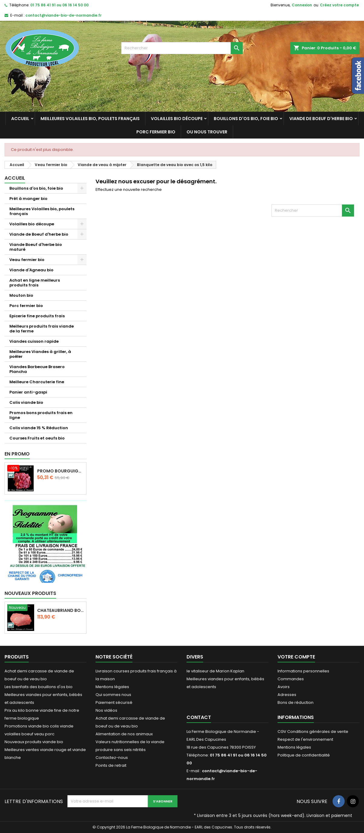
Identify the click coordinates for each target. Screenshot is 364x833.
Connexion (302, 5)
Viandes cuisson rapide (34, 341)
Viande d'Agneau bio (31, 270)
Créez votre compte (339, 5)
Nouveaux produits (30, 593)
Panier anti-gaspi (28, 392)
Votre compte (296, 656)
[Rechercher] (181, 48)
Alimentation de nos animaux (124, 734)
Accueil (20, 119)
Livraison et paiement (329, 815)
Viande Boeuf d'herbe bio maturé (35, 247)
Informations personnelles (303, 671)
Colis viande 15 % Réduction (38, 428)
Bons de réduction (296, 702)
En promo (17, 453)
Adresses (287, 694)
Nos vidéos (106, 710)
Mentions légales (112, 687)
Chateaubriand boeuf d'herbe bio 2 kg (60, 610)
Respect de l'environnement (305, 739)
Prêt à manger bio (28, 198)
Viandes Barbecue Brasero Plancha (37, 369)
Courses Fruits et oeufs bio (37, 438)
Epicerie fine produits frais (37, 316)
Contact (199, 717)
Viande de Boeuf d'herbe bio (321, 119)
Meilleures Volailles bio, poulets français (90, 119)
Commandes (291, 679)
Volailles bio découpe (177, 119)
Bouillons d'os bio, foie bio (246, 119)
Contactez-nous (112, 757)
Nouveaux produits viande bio (34, 742)
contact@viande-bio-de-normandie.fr (63, 15)
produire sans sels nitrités (121, 750)
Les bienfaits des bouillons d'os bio (39, 687)
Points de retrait (111, 765)
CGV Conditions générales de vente (313, 731)
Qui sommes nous (113, 694)
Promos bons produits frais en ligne (41, 415)
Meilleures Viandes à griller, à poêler (40, 354)
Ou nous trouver (207, 132)
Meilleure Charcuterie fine (36, 382)
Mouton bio (21, 295)
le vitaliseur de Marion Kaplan (215, 671)
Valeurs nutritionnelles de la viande (130, 742)
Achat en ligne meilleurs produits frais (34, 282)
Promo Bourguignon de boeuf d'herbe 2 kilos (60, 471)
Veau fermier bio (26, 260)
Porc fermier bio (155, 132)
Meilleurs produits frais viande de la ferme (41, 328)
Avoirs (284, 687)
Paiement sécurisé (114, 702)
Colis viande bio (26, 402)
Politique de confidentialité (304, 755)
